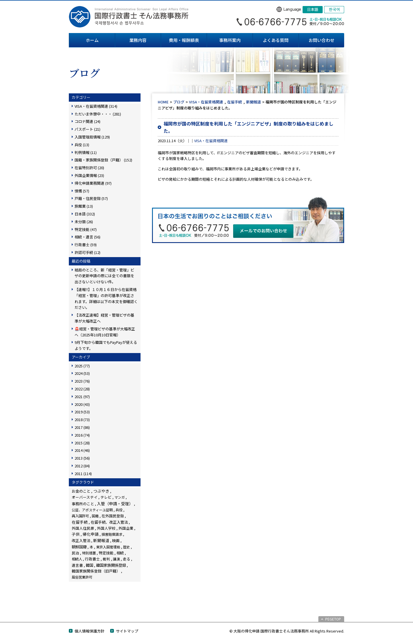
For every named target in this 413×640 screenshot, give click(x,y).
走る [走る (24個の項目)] (126, 559)
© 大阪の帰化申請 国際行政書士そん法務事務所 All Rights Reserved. (286, 631)
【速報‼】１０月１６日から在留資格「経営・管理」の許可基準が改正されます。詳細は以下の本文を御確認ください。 (106, 298)
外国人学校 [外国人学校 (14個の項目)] (106, 528)
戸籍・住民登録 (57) (91, 198)
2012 (82, 466)
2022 (82, 389)
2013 (82, 458)
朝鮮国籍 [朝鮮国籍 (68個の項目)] (79, 547)
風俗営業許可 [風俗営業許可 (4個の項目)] (82, 577)
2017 (82, 427)
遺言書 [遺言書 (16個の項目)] (77, 565)
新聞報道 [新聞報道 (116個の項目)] (101, 540)
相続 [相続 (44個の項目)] (120, 553)
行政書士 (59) (86, 244)
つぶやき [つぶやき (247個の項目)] (101, 491)
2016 (82, 435)
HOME (163, 102)
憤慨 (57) (82, 191)
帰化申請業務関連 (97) (93, 183)
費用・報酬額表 (184, 40)
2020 (82, 404)
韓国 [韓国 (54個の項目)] (89, 565)
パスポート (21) (87, 129)
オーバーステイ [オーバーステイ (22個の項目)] (85, 497)
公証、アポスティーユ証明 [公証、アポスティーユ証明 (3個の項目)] (92, 509)
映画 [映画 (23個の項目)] (116, 540)
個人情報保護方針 (89, 631)
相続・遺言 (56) (87, 237)
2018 (82, 419)
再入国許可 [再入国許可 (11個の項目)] (80, 515)
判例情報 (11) (86, 152)
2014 (82, 450)
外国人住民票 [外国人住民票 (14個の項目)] (83, 528)
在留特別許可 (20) (89, 167)
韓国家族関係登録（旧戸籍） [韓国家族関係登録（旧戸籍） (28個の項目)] (96, 571)
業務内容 (138, 40)
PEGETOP (333, 618)
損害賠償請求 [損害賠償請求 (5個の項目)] (112, 534)
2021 (82, 396)
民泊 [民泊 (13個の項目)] (75, 553)
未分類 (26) (84, 221)
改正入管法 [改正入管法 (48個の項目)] (81, 540)
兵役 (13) (82, 144)
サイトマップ (127, 631)
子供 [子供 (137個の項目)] (76, 534)
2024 (82, 373)
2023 (82, 381)
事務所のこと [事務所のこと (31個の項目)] (83, 503)
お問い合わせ (321, 40)
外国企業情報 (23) (89, 175)
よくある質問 (276, 40)
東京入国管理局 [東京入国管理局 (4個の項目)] (108, 546)
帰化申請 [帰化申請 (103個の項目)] (91, 534)
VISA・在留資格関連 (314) (96, 106)
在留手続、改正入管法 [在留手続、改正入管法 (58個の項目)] (109, 522)
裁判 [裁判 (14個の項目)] (106, 559)
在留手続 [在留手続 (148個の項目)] (80, 522)
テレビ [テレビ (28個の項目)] (106, 497)
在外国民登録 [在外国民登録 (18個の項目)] (113, 515)
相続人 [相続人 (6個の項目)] (77, 559)
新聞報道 (253, 102)
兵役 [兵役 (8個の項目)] (119, 509)
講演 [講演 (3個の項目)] (116, 558)
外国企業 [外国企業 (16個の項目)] (125, 528)
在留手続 (234, 102)
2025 (82, 366)
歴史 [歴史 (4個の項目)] (126, 546)
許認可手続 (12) (87, 252)
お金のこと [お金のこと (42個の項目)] (81, 491)
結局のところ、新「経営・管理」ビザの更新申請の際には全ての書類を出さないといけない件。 (104, 276)
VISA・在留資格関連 (206, 102)
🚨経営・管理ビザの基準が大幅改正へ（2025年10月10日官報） (105, 332)
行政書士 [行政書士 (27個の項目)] (92, 559)
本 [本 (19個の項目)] (91, 547)
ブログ (178, 102)
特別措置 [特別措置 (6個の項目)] (89, 553)
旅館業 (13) (84, 206)
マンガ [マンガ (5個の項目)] (119, 497)
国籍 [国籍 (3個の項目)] (95, 515)
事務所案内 (230, 40)
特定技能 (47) (86, 229)
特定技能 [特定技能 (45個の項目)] (106, 553)
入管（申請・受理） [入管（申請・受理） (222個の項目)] (115, 503)
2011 (83, 473)
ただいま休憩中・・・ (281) (98, 114)
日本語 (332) (85, 214)
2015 (82, 443)
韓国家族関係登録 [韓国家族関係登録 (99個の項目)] (111, 565)
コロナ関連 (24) (87, 121)
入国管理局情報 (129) (92, 137)
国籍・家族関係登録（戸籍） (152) (103, 160)
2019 (82, 412)
